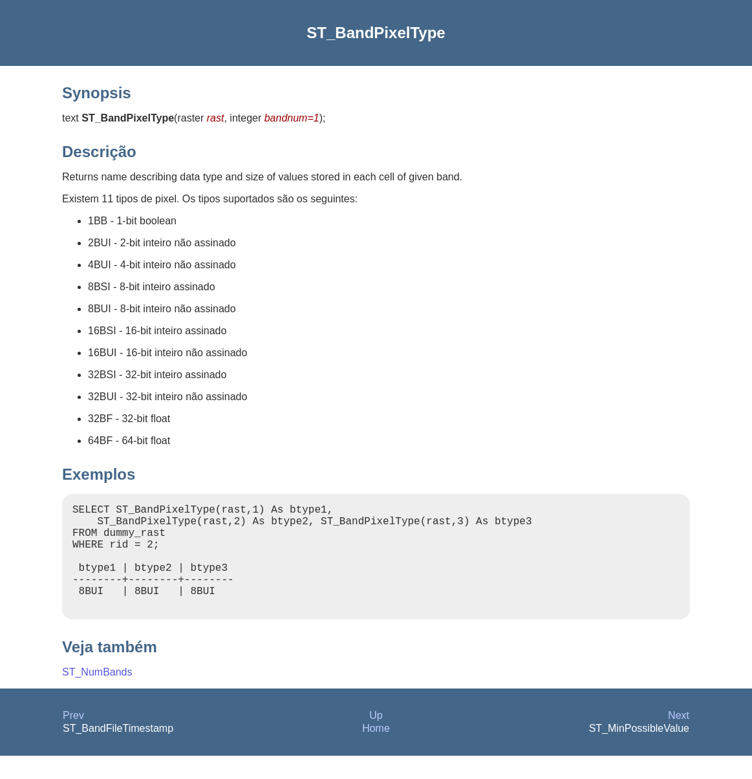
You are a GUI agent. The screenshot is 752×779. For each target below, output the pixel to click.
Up (375, 738)
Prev (73, 738)
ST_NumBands (97, 695)
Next (678, 738)
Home (376, 751)
